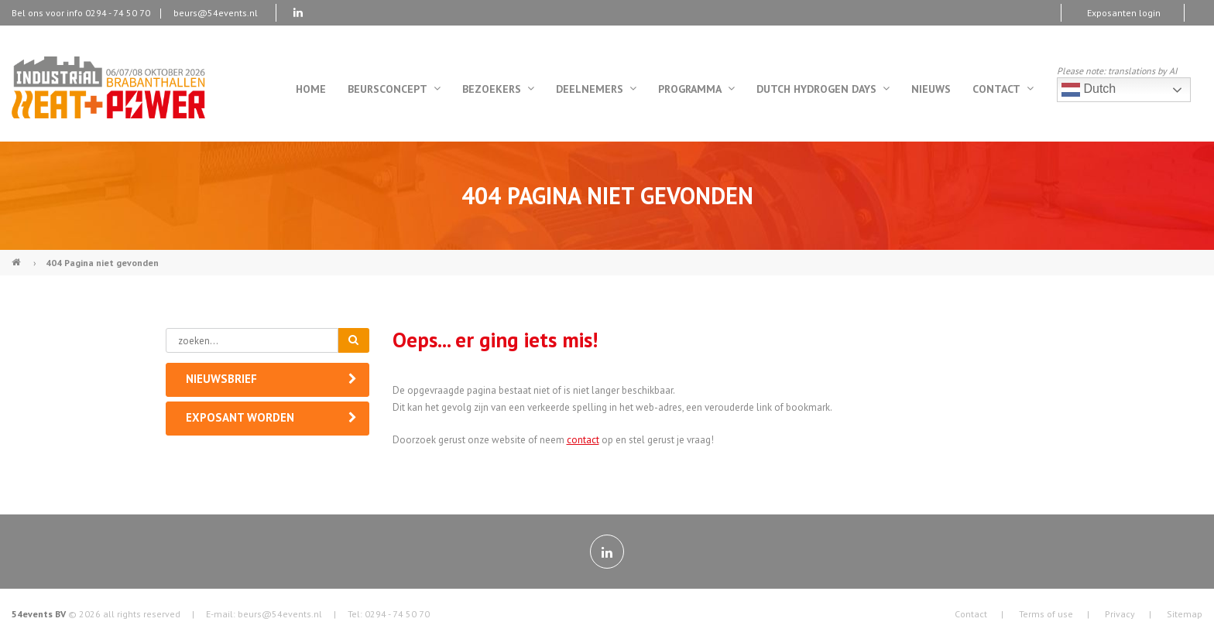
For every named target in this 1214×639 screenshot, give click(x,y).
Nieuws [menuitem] (931, 89)
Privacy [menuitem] (1120, 614)
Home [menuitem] (311, 89)
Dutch (1088, 89)
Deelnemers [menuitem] (596, 89)
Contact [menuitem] (1003, 89)
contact (583, 439)
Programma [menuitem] (696, 89)
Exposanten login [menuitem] (1124, 13)
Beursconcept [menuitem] (394, 89)
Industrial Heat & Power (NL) (18, 256)
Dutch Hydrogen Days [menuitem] (823, 89)
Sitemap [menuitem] (1184, 614)
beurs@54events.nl (215, 13)
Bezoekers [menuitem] (498, 89)
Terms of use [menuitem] (1046, 614)
